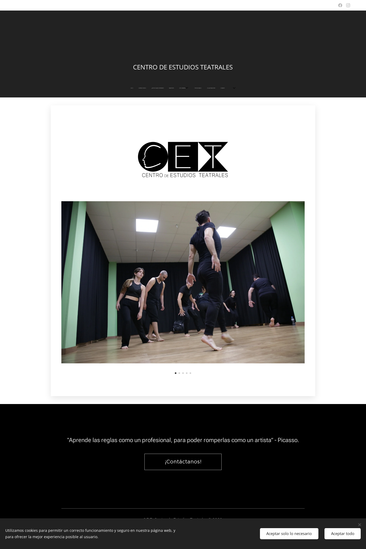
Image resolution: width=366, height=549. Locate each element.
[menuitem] (161, 88)
